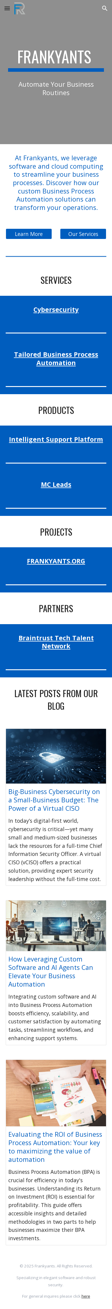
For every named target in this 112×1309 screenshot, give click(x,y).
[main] (56, 59)
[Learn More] (29, 234)
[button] (7, 8)
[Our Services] (83, 234)
